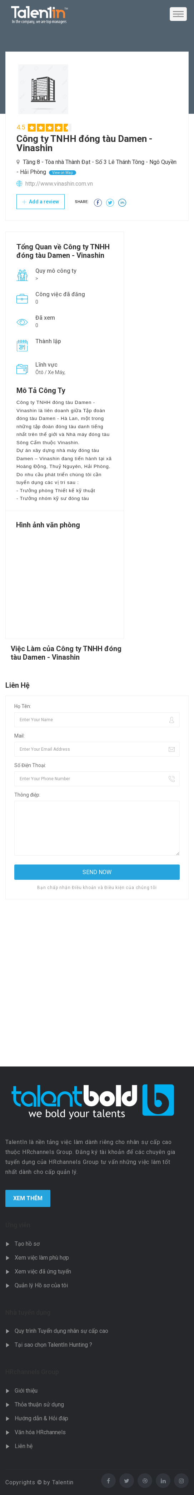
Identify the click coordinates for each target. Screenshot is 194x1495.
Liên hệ (24, 1446)
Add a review (40, 201)
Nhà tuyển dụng (27, 1312)
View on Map (62, 173)
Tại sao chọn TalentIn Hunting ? (53, 1344)
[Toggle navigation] (178, 14)
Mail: (19, 736)
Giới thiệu (26, 1390)
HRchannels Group (32, 1372)
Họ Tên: (22, 706)
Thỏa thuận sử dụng (39, 1404)
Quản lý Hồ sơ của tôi (41, 1285)
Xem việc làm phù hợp (42, 1257)
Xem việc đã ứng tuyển (43, 1271)
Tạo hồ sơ (27, 1243)
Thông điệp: (27, 795)
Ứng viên (17, 1225)
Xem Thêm (28, 1198)
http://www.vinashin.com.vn (59, 183)
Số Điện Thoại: (30, 765)
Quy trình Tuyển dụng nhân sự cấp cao (61, 1331)
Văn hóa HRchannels (40, 1432)
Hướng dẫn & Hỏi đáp (41, 1418)
